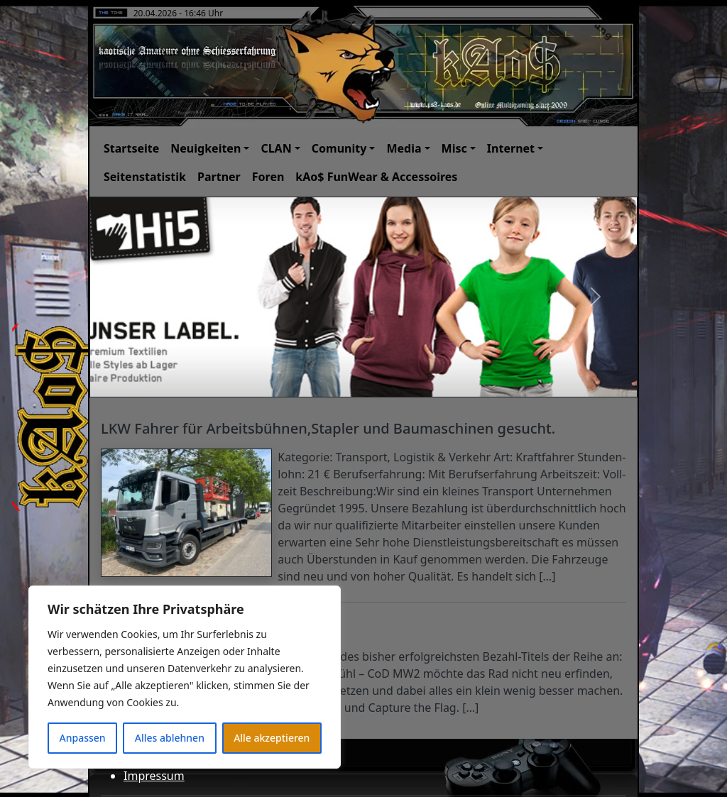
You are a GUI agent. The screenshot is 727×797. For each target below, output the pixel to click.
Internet (511, 148)
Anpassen (83, 737)
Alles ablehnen (169, 737)
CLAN (276, 148)
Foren (268, 177)
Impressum (154, 776)
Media (403, 148)
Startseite (131, 148)
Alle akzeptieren (272, 737)
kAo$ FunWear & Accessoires (376, 177)
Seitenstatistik (145, 177)
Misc (454, 148)
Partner (219, 177)
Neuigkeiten (205, 148)
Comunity (339, 148)
